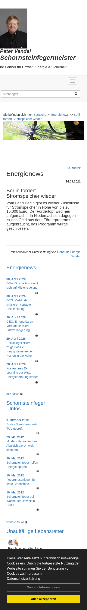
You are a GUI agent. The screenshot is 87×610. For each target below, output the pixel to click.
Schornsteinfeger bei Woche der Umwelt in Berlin (20, 501)
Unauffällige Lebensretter (35, 531)
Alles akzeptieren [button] (43, 599)
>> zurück (74, 168)
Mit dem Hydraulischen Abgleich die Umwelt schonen (21, 446)
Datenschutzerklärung (23, 578)
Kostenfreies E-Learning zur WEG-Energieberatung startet (22, 373)
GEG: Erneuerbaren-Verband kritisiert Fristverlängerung (20, 326)
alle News (14, 394)
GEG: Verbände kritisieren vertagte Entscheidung (18, 305)
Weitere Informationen (43, 587)
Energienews (21, 267)
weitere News (16, 522)
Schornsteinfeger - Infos (25, 405)
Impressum (33, 573)
